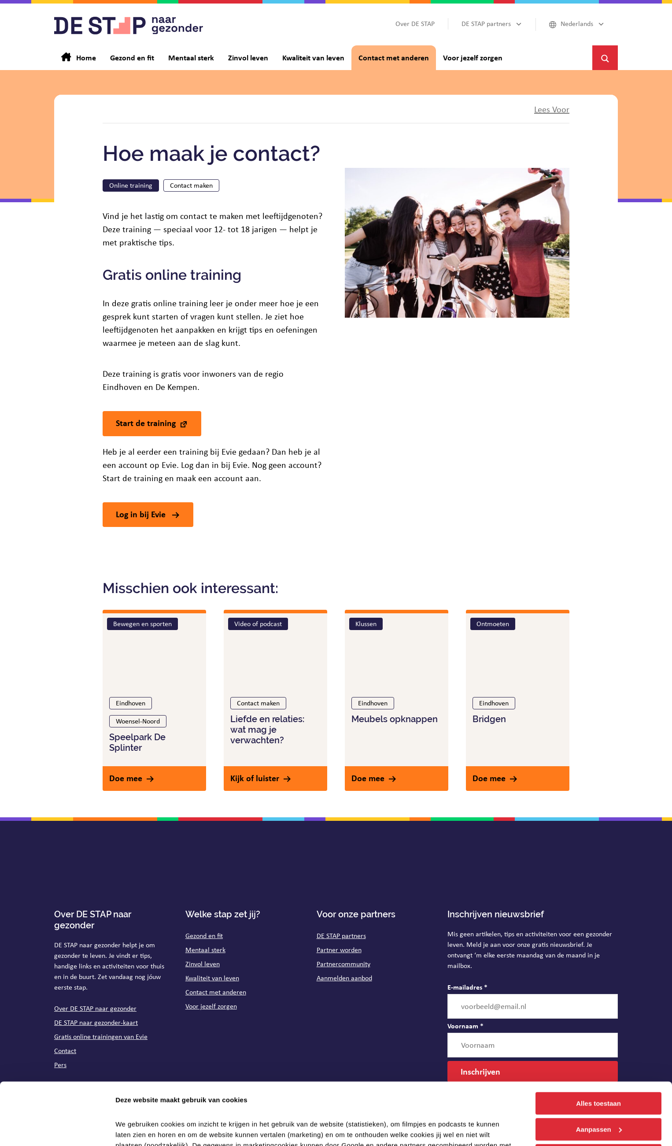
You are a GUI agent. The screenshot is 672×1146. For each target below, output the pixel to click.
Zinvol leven (202, 963)
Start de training (146, 423)
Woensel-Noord (138, 721)
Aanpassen (599, 1067)
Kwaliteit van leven (212, 978)
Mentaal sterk (205, 949)
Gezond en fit (204, 935)
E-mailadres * (467, 987)
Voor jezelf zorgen (211, 1006)
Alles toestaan (598, 1041)
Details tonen (136, 1128)
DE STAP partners (341, 935)
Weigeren (598, 1093)
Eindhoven (130, 703)
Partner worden (339, 949)
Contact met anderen (215, 992)
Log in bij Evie (142, 514)
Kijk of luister (254, 778)
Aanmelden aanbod (344, 978)
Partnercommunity (343, 963)
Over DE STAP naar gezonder (95, 1008)
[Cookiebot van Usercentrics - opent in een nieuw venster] (57, 1128)
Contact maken (191, 185)
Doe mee (125, 778)
